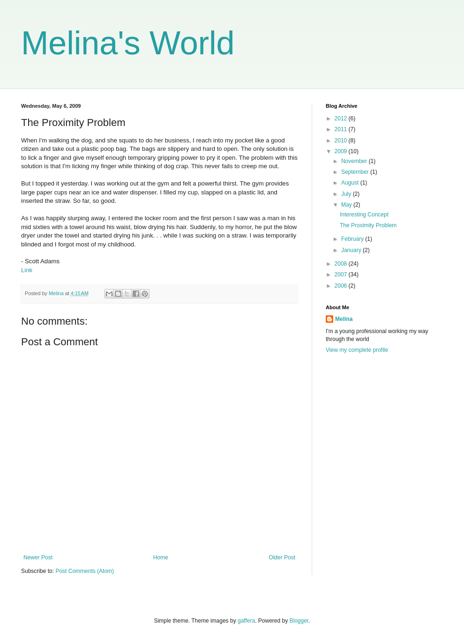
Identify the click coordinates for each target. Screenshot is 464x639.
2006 (342, 285)
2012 (342, 118)
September (355, 172)
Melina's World (128, 43)
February (353, 239)
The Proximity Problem (368, 225)
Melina (343, 319)
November (355, 161)
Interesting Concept (364, 214)
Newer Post (37, 557)
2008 (342, 263)
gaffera (246, 620)
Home (160, 557)
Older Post (282, 557)
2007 (342, 274)
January (352, 250)
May (347, 204)
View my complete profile (357, 350)
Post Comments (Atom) (84, 571)
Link (26, 270)
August (350, 182)
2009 (342, 151)
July (347, 194)
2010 (342, 140)
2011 (342, 129)
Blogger (299, 620)
